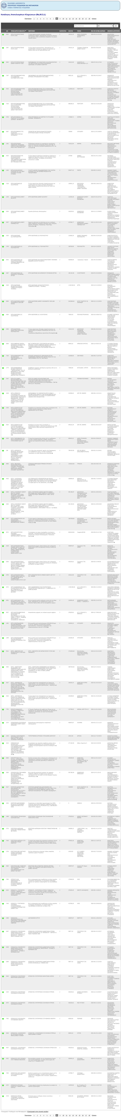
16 (82, 18)
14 (76, 18)
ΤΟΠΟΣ (79, 31)
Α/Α (7, 31)
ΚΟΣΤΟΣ (70, 31)
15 (79, 18)
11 (66, 18)
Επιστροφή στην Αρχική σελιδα (38, 1111)
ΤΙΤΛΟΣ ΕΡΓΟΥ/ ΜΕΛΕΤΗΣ (18, 31)
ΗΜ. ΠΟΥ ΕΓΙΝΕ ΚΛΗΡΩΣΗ (98, 31)
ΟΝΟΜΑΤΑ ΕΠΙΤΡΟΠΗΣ (113, 31)
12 (69, 18)
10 (63, 18)
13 (73, 18)
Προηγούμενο (28, 18)
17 (86, 18)
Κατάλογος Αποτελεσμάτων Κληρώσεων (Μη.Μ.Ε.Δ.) (23, 15)
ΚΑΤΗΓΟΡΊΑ (62, 31)
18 (89, 18)
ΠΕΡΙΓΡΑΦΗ (31, 31)
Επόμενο (94, 18)
